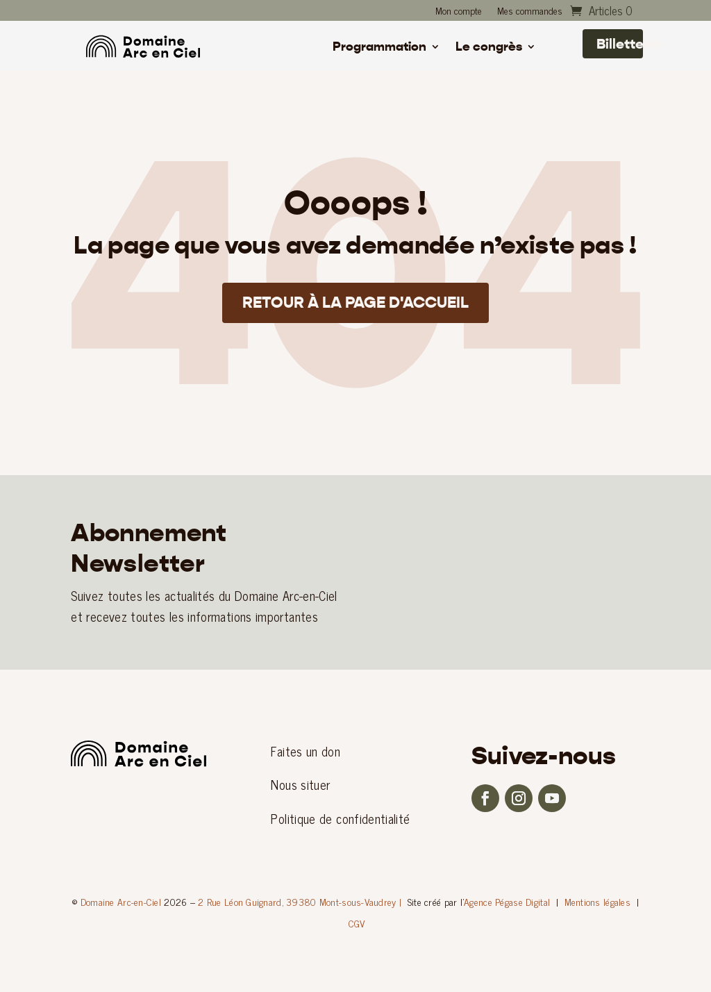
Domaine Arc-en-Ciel (121, 901)
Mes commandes (529, 12)
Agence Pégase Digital (507, 901)
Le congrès (488, 48)
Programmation (379, 48)
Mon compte (458, 12)
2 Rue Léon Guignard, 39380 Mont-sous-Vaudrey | (299, 901)
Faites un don (305, 751)
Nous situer (300, 784)
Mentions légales (597, 901)
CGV (357, 923)
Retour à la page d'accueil (356, 305)
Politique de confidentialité (340, 818)
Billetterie (619, 44)
